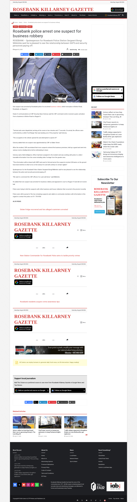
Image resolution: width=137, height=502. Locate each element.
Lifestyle (33, 15)
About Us (74, 15)
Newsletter (101, 464)
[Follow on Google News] (68, 390)
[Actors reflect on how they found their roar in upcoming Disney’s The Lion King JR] (24, 422)
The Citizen (82, 15)
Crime (25, 22)
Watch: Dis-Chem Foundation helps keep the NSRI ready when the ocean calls (113, 144)
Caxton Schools (92, 15)
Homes (100, 461)
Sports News (73, 461)
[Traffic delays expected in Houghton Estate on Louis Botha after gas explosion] (75, 422)
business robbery (56, 106)
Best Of (67, 15)
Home (15, 22)
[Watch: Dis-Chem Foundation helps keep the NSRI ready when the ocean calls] (96, 144)
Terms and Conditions (47, 473)
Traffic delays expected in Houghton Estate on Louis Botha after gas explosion (75, 432)
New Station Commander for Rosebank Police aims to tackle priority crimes (50, 255)
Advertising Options (47, 461)
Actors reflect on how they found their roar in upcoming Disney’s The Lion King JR (24, 432)
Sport (49, 15)
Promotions (58, 15)
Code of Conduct (46, 470)
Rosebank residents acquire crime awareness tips (40, 302)
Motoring (41, 15)
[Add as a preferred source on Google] (117, 9)
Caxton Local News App (105, 467)
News (15, 15)
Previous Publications (47, 464)
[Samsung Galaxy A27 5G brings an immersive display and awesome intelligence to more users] (96, 154)
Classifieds (24, 15)
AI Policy (43, 476)
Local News (73, 455)
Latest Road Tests (103, 458)
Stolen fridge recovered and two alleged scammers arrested (44, 209)
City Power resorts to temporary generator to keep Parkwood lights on (50, 432)
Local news (23, 26)
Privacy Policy (45, 467)
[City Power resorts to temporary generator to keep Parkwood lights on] (50, 422)
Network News (74, 458)
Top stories (116, 498)
